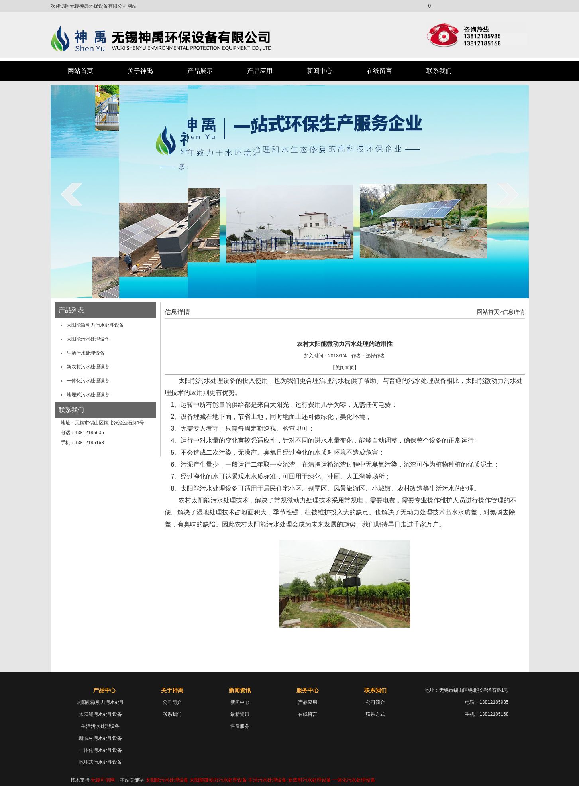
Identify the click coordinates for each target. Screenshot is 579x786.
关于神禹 (140, 70)
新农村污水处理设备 (88, 367)
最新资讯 (239, 714)
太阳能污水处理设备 (88, 339)
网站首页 (80, 70)
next (508, 194)
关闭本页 (344, 367)
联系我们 (439, 70)
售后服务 (239, 726)
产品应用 (260, 70)
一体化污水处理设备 (88, 381)
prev (71, 194)
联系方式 (375, 714)
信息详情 (513, 312)
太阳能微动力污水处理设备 (95, 325)
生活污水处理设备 (86, 353)
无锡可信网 (103, 780)
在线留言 (379, 70)
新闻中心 (319, 70)
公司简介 (172, 702)
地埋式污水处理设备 (88, 395)
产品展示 (200, 70)
